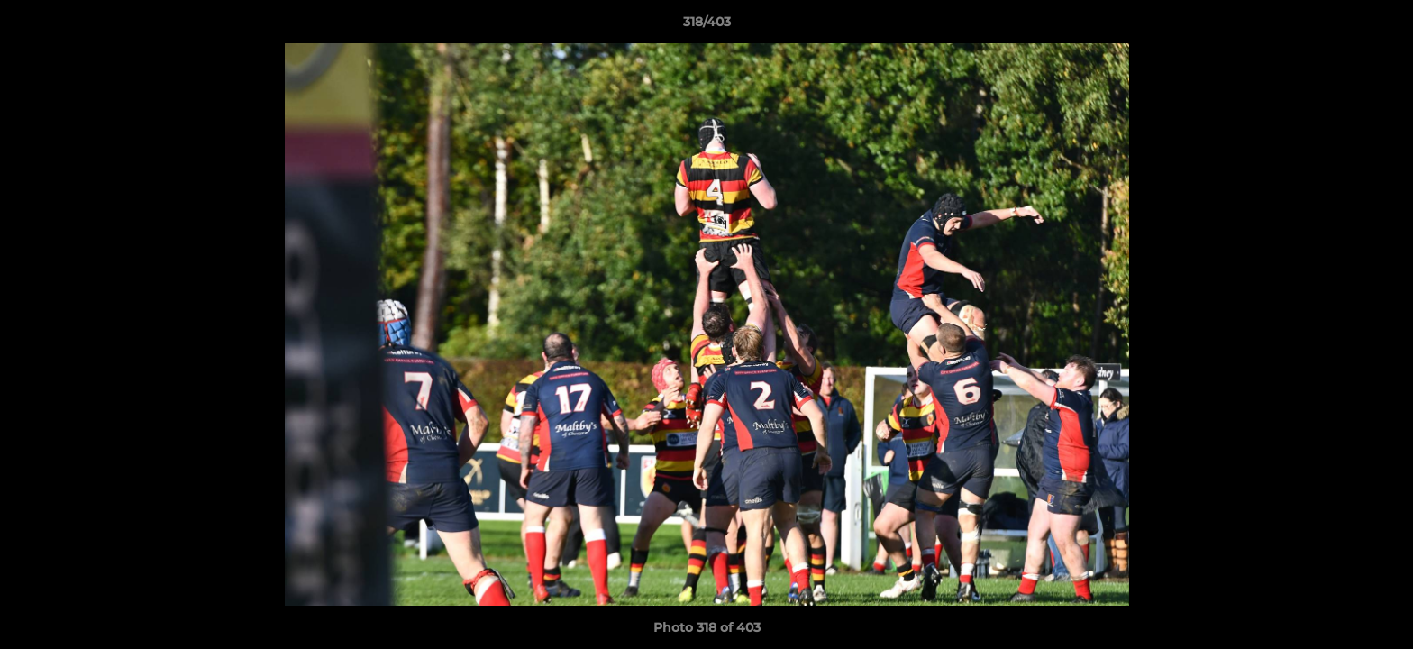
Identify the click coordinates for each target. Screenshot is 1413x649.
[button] (1380, 26)
